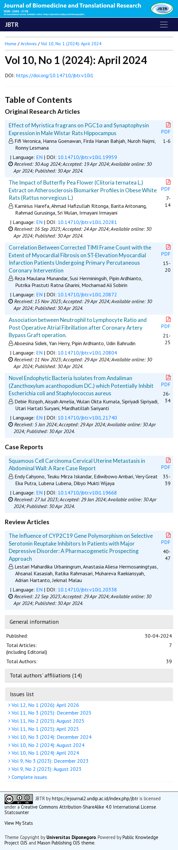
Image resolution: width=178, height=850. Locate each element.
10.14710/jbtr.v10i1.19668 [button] (87, 492)
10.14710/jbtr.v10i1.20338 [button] (87, 589)
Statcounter (17, 812)
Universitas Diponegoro (71, 837)
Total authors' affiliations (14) (46, 675)
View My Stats (19, 823)
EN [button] (39, 157)
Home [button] (10, 44)
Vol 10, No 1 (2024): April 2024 (44, 752)
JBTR (12, 24)
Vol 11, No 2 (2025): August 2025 (47, 720)
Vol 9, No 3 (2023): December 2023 (49, 761)
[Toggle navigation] (164, 24)
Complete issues (28, 777)
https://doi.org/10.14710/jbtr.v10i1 (55, 75)
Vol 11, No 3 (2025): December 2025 (51, 712)
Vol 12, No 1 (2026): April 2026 (44, 705)
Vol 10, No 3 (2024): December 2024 (51, 737)
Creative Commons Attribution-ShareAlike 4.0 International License (88, 807)
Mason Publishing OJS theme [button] (65, 843)
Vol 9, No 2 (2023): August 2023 (46, 769)
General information (34, 621)
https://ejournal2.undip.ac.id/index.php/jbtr (95, 798)
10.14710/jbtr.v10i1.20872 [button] (87, 294)
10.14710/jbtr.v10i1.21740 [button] (87, 417)
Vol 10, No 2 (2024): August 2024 (47, 745)
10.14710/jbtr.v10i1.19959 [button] (87, 157)
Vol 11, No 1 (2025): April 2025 (44, 729)
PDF (166, 128)
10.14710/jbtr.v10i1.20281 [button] (87, 222)
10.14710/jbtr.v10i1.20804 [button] (87, 352)
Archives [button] (29, 44)
